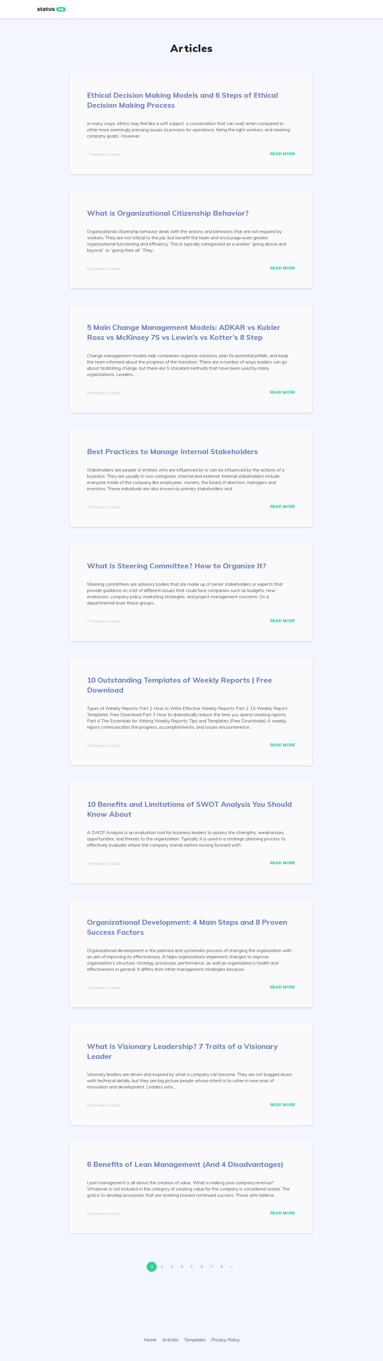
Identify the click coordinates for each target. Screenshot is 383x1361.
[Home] (51, 9)
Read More (282, 154)
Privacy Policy (225, 1340)
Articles (170, 1340)
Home (150, 1340)
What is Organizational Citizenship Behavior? (168, 213)
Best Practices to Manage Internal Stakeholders (172, 451)
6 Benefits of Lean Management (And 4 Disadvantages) (185, 1164)
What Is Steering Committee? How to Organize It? (176, 565)
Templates (194, 1340)
